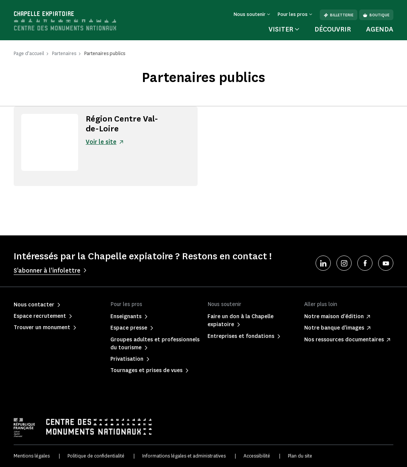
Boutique (376, 15)
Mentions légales (32, 456)
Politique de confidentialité (96, 456)
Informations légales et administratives (184, 456)
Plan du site (300, 456)
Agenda (379, 29)
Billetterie (339, 15)
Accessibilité (257, 456)
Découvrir (332, 29)
